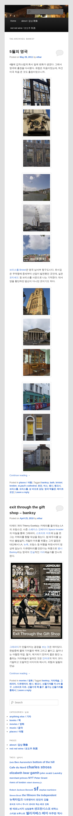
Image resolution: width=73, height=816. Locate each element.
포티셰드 (14, 277)
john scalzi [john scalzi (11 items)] (46, 773)
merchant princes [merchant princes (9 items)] (19, 778)
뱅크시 (57, 486)
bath (52, 482)
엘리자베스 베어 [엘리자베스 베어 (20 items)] (37, 813)
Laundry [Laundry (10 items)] (57, 773)
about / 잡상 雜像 (29, 21)
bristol (59, 482)
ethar (39, 57)
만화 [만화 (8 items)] (47, 804)
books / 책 (15, 720)
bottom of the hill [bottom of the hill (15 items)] (44, 762)
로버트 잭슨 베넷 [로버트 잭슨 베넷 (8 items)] (36, 804)
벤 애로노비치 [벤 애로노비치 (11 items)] (17, 808)
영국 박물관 (50, 489)
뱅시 (51, 486)
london (13, 486)
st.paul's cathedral (27, 486)
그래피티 (14, 647)
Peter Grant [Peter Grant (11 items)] (40, 778)
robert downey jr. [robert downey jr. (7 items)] (34, 782)
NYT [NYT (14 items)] (31, 777)
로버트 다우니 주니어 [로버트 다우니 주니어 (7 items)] (19, 804)
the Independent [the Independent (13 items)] (46, 795)
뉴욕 (26, 544)
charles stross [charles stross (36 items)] (39, 767)
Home (13, 21)
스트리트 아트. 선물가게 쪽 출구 (28, 687)
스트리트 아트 (43, 533)
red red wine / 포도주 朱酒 (22, 28)
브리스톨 (14, 489)
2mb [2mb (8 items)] (12, 762)
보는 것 (46, 647)
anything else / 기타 (20, 716)
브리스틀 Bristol (18, 269)
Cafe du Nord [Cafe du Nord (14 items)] (18, 767)
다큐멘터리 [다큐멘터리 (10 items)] (29, 799)
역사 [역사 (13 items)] (59, 813)
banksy (45, 482)
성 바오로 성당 (36, 489)
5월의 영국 (19, 51)
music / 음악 (16, 727)
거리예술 (55, 680)
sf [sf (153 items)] (36, 789)
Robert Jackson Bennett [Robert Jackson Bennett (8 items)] (21, 790)
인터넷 (45, 658)
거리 (42, 552)
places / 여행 (25, 482)
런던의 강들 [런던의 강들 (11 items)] (42, 799)
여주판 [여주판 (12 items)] (52, 813)
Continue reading (20, 475)
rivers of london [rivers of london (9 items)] (18, 782)
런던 (40, 486)
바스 (45, 486)
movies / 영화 (25, 680)
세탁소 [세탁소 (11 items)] (54, 808)
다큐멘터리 (22, 684)
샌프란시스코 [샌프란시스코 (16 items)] (42, 808)
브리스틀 (23, 489)
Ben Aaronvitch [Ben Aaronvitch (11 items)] (23, 762)
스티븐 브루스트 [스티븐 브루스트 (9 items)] (17, 813)
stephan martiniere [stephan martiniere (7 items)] (47, 790)
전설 (32, 552)
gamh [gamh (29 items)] (34, 773)
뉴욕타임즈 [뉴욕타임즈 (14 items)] (16, 799)
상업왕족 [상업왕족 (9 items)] (29, 809)
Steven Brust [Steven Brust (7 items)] (15, 795)
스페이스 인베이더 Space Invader (45, 529)
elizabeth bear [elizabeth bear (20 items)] (20, 773)
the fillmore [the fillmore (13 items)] (29, 795)
